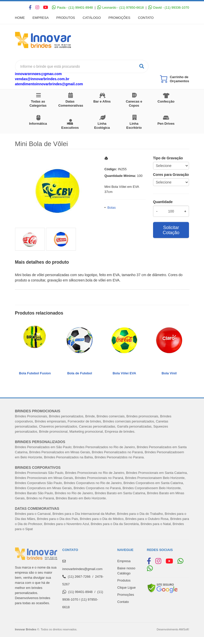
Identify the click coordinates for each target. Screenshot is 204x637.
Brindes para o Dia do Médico (102, 519)
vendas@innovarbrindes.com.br (42, 79)
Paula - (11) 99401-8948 (72, 7)
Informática (38, 123)
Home (20, 18)
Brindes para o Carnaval (33, 514)
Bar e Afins (102, 101)
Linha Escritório (134, 126)
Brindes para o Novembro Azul (66, 524)
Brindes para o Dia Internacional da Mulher (83, 514)
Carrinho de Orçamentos (179, 79)
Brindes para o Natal (156, 524)
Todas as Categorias (38, 103)
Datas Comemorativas (70, 103)
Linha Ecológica (102, 126)
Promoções (119, 18)
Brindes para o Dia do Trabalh (139, 514)
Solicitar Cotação (171, 230)
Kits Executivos (70, 126)
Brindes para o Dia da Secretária (115, 524)
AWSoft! (184, 629)
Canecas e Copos (134, 103)
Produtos (65, 18)
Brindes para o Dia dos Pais (57, 519)
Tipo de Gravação (168, 158)
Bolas (111, 207)
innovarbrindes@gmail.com (38, 74)
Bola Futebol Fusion (35, 373)
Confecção (166, 101)
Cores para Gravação (171, 175)
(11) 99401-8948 (80, 592)
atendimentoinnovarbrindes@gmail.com (49, 84)
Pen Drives (165, 123)
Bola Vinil (169, 373)
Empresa (41, 18)
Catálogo (92, 18)
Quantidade (163, 202)
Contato (146, 18)
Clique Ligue (126, 587)
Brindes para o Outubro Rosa (146, 519)
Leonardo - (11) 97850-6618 (120, 7)
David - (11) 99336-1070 (168, 7)
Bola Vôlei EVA (124, 373)
